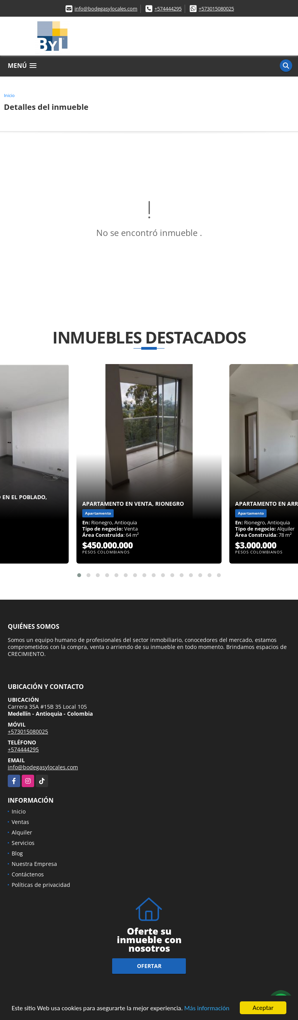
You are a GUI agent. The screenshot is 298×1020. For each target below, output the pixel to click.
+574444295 (168, 8)
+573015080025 (216, 8)
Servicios (23, 843)
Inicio (9, 95)
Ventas (20, 822)
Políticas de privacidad (41, 884)
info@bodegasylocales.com (105, 8)
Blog (17, 853)
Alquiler (22, 832)
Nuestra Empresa (34, 863)
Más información (206, 1008)
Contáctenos (28, 874)
